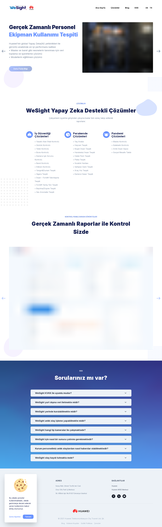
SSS (136, 8)
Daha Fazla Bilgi (21, 69)
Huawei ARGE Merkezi (120, 490)
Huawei (114, 486)
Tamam (28, 517)
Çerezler (97, 523)
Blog (127, 8)
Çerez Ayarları (15, 517)
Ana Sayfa (100, 8)
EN (147, 8)
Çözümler (115, 8)
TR (151, 8)
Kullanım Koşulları (73, 523)
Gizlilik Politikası (86, 523)
